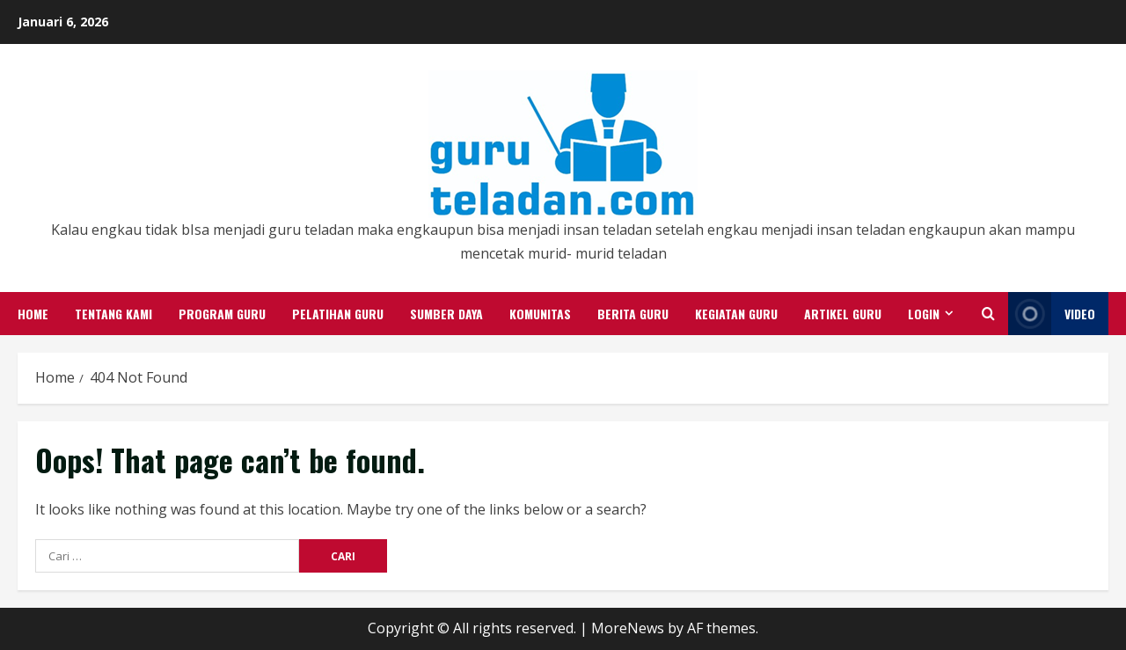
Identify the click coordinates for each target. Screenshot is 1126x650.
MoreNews (627, 628)
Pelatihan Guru (338, 313)
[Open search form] (988, 313)
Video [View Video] (1051, 313)
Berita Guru (633, 313)
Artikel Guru (842, 313)
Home (33, 313)
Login (924, 313)
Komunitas (540, 313)
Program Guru (222, 313)
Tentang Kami (113, 313)
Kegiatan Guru (736, 313)
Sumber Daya (446, 313)
